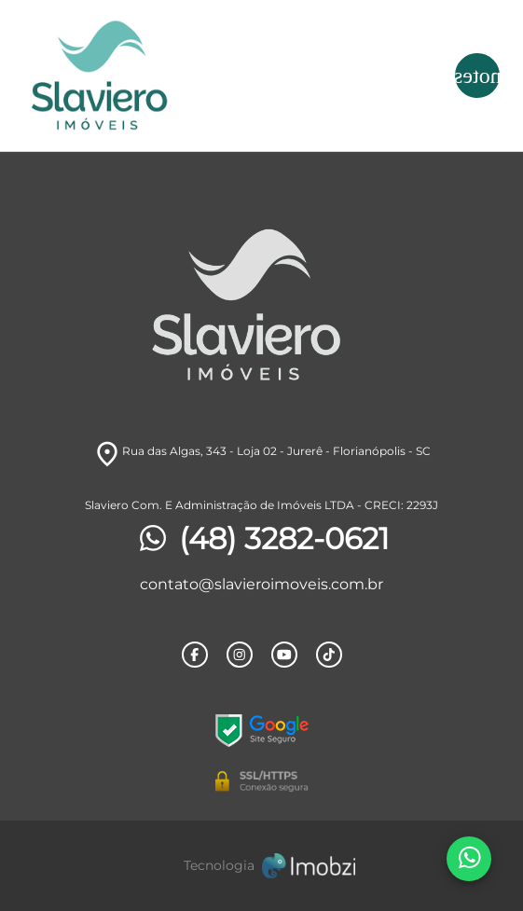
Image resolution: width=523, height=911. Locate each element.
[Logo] (201, 75)
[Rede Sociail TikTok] (329, 654)
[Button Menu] (477, 75)
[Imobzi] (262, 866)
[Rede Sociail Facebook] (194, 654)
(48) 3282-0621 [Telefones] (262, 539)
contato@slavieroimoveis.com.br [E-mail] (261, 584)
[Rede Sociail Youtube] (284, 654)
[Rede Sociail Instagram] (239, 654)
